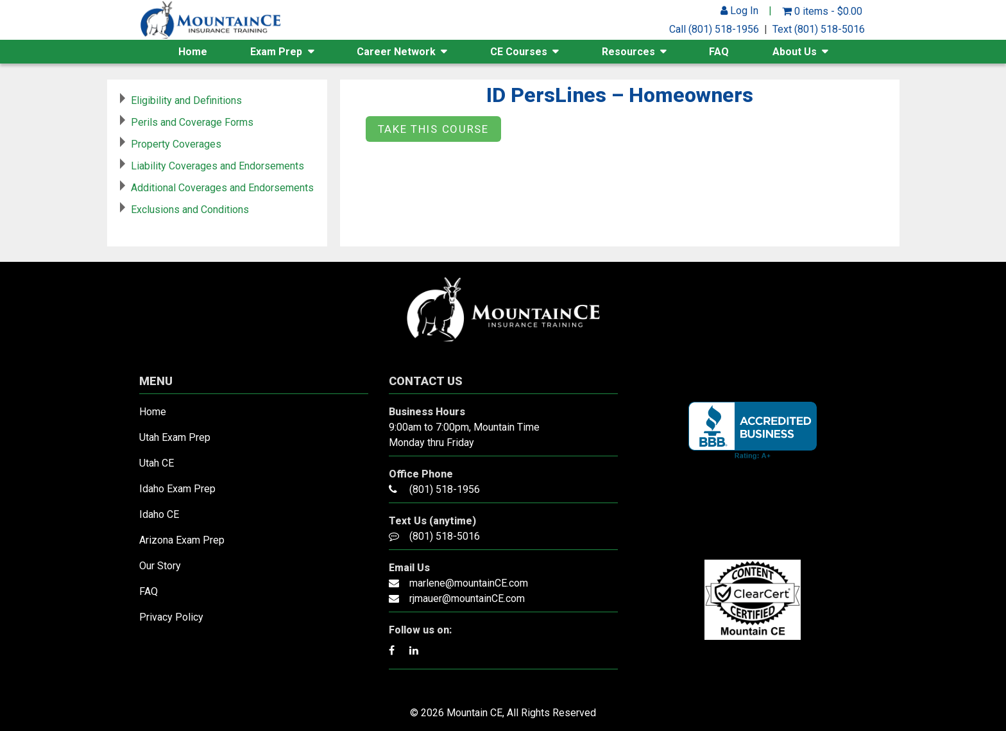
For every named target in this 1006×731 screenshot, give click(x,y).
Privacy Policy (171, 617)
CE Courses (518, 52)
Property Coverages (176, 144)
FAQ (719, 52)
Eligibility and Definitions (186, 100)
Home (192, 52)
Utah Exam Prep (174, 437)
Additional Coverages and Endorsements (222, 188)
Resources (628, 52)
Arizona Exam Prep (182, 540)
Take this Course (433, 129)
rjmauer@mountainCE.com (467, 598)
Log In (739, 10)
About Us (794, 52)
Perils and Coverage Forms (192, 122)
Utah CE (156, 463)
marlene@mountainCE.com (468, 583)
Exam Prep (276, 52)
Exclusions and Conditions (190, 209)
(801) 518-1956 (444, 489)
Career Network (396, 52)
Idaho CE (159, 514)
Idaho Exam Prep (177, 489)
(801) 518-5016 (444, 536)
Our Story (160, 566)
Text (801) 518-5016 (818, 29)
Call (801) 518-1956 (714, 29)
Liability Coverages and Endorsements (217, 166)
